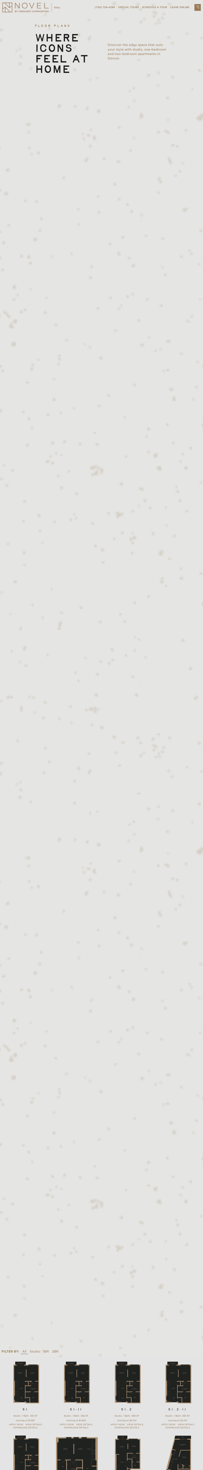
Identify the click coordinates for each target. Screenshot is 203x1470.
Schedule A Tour (154, 7)
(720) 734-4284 (105, 7)
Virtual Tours (128, 7)
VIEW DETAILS (33, 1424)
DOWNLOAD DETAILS (25, 1427)
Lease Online (179, 7)
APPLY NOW (16, 1424)
